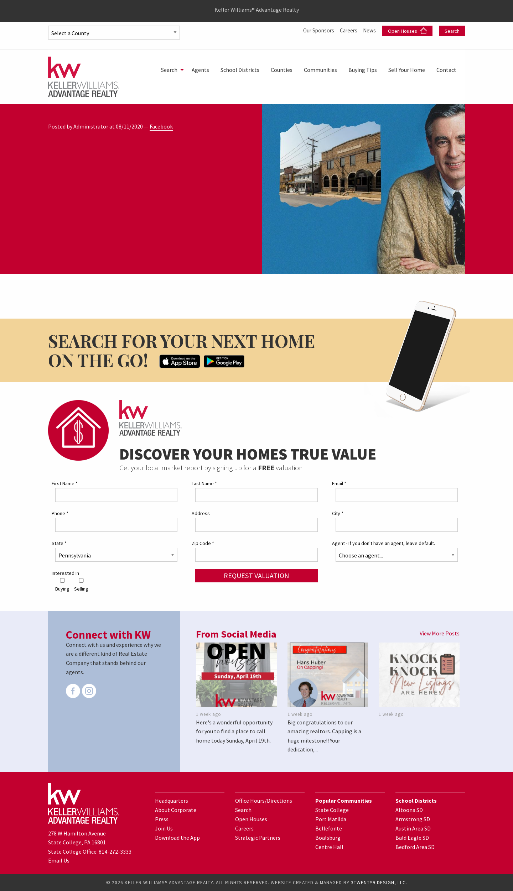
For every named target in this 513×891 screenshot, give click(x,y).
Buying (62, 585)
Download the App (177, 837)
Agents (200, 69)
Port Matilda (330, 819)
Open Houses (407, 30)
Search (452, 31)
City (337, 513)
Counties (281, 69)
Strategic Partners (257, 837)
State (59, 543)
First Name (65, 483)
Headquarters (171, 800)
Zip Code (203, 543)
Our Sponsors (315, 30)
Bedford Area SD (415, 846)
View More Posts (440, 633)
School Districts (240, 69)
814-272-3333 (115, 851)
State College (332, 809)
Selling (81, 585)
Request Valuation (256, 575)
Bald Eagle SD (412, 837)
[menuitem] (170, 70)
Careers (347, 30)
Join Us (164, 828)
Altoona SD (409, 809)
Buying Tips (362, 69)
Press (162, 819)
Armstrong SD (412, 819)
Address (201, 513)
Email (339, 483)
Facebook (161, 126)
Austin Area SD (413, 828)
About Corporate (175, 809)
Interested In (65, 573)
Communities (320, 69)
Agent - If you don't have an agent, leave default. (383, 543)
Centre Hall (329, 846)
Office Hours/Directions (263, 800)
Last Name (204, 483)
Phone (60, 513)
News (370, 30)
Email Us (58, 860)
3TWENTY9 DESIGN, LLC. (379, 883)
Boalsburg (328, 837)
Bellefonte (328, 828)
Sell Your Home (406, 69)
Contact (446, 69)
